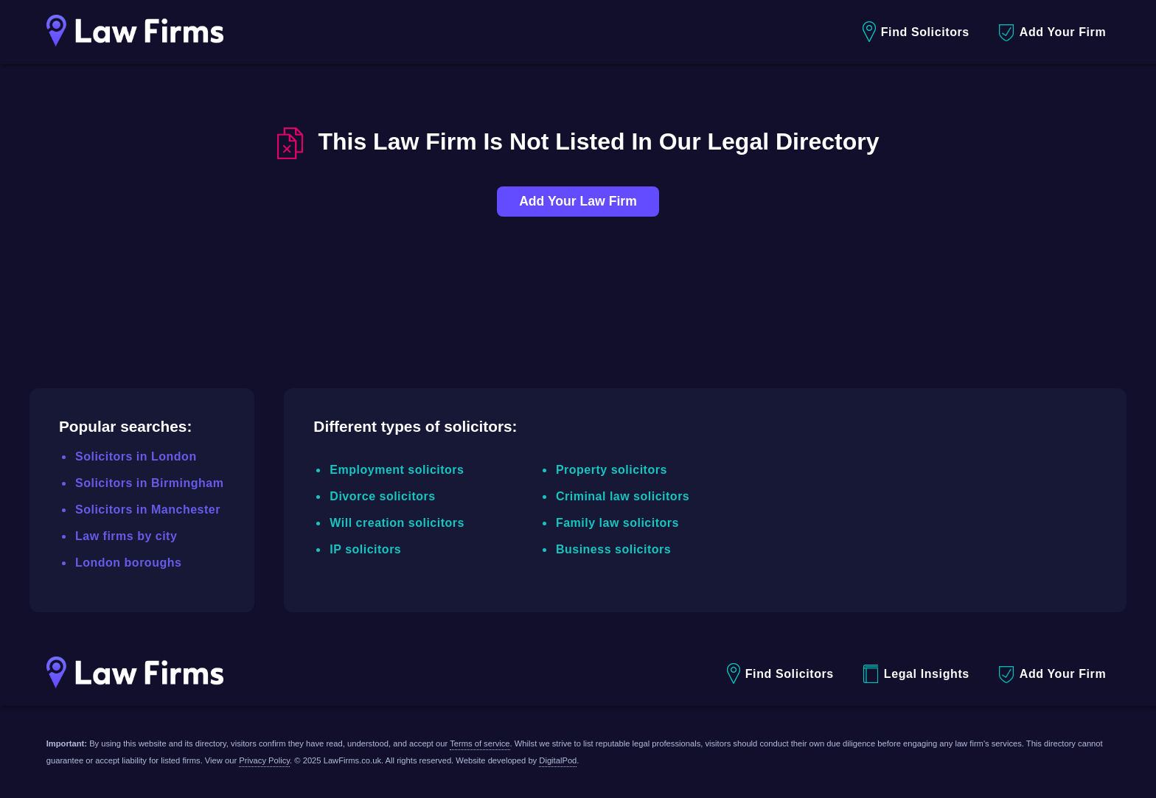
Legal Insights (916, 674)
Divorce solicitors (382, 496)
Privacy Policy (264, 760)
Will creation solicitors (397, 523)
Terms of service (479, 743)
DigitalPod (558, 760)
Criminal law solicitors (622, 496)
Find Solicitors (916, 32)
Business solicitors (613, 549)
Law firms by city (126, 536)
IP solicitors (365, 549)
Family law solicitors (617, 523)
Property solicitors (611, 469)
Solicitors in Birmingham (149, 483)
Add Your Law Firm (578, 201)
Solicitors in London (136, 456)
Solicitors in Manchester (147, 509)
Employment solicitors (397, 469)
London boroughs (128, 562)
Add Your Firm (1052, 32)
